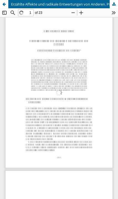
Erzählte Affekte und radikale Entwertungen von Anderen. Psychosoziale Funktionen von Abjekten (64, 4)
